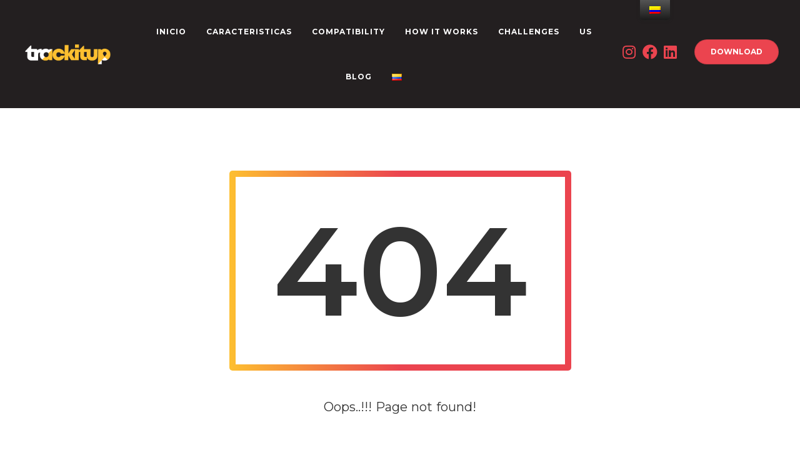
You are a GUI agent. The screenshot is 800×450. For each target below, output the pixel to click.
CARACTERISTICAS (249, 31)
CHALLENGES (528, 31)
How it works (441, 31)
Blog (359, 76)
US (585, 31)
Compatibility (348, 31)
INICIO (171, 31)
